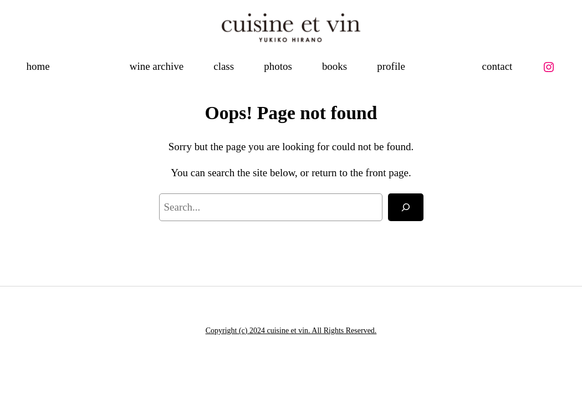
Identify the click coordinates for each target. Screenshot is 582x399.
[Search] (405, 207)
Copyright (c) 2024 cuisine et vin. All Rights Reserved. (291, 330)
